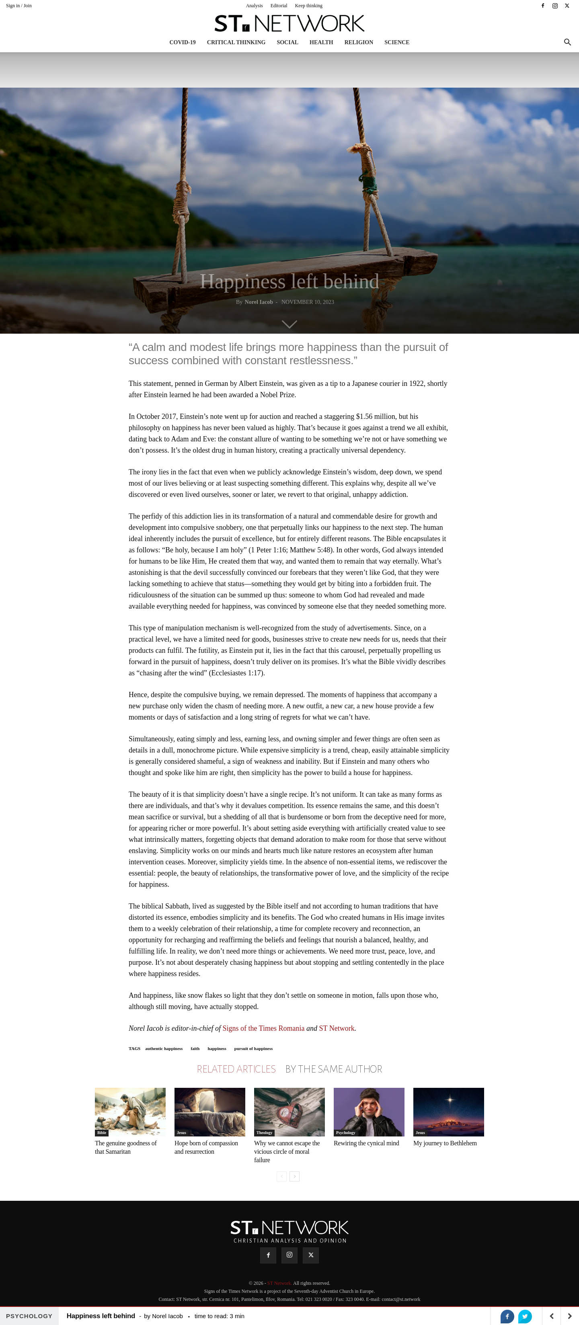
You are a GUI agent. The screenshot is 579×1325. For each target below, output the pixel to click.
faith (195, 1048)
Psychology (345, 1132)
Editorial (279, 5)
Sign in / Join (19, 5)
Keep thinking (308, 5)
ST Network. (280, 1283)
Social (287, 42)
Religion (359, 42)
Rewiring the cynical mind (366, 1143)
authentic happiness (164, 1048)
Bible (101, 1132)
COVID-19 (182, 42)
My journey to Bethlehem (445, 1143)
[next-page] (295, 1176)
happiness (216, 1048)
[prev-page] (282, 1176)
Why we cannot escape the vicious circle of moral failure (287, 1151)
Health (321, 42)
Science (396, 42)
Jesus (181, 1132)
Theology (264, 1132)
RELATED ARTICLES (236, 1069)
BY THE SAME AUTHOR (333, 1069)
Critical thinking (236, 42)
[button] (567, 43)
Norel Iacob (259, 302)
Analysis (254, 5)
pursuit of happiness (253, 1048)
